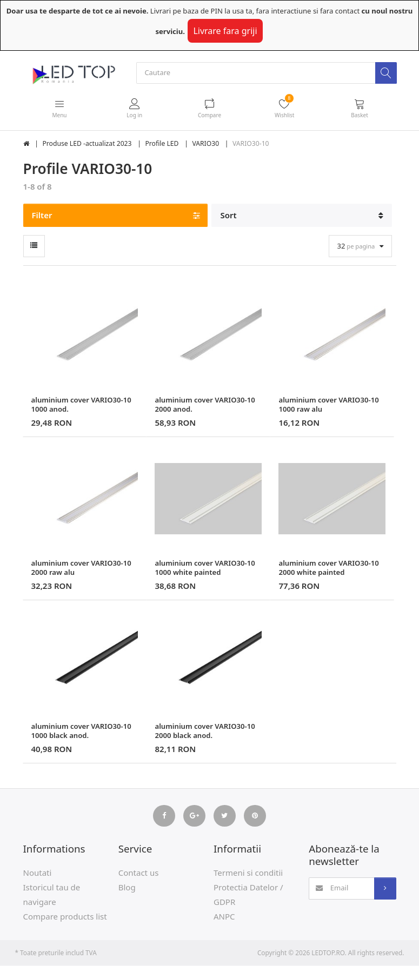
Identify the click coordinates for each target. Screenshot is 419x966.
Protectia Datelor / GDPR (248, 894)
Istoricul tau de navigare (52, 894)
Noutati (37, 872)
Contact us (138, 872)
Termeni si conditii (248, 872)
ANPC (224, 916)
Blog (127, 887)
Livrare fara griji (225, 31)
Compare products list (65, 916)
